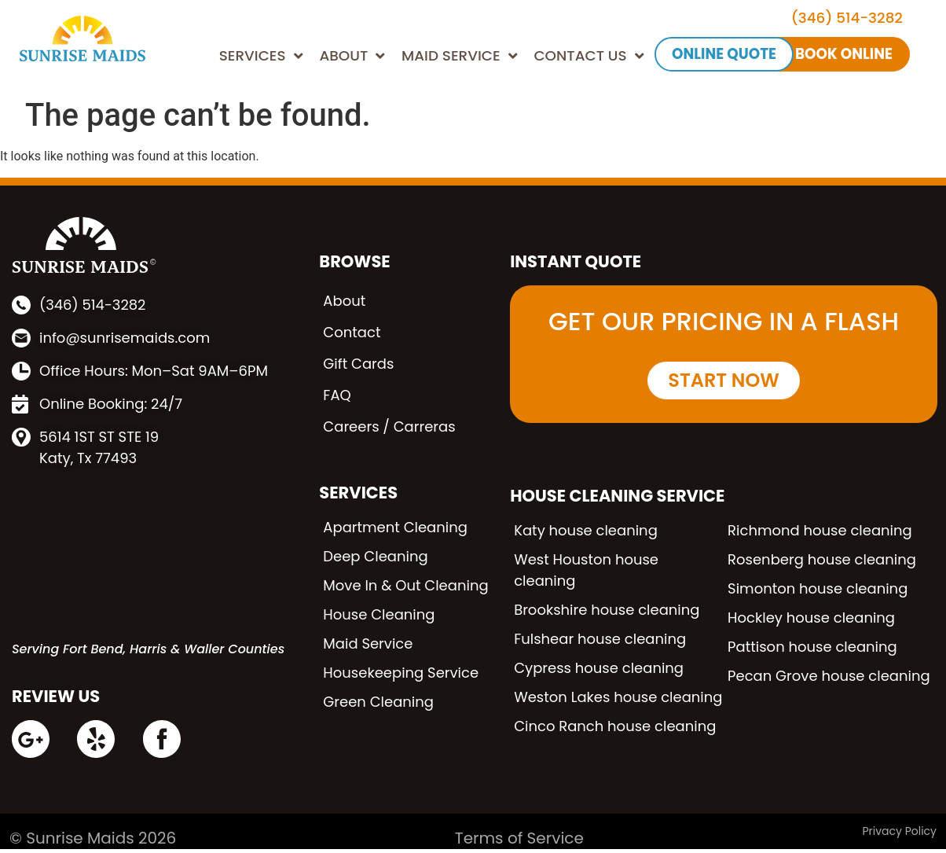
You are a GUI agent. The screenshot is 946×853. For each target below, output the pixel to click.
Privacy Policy (899, 831)
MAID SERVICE (460, 56)
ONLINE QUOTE (724, 54)
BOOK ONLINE (844, 54)
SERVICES (261, 56)
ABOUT (352, 56)
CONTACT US (589, 56)
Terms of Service (519, 838)
